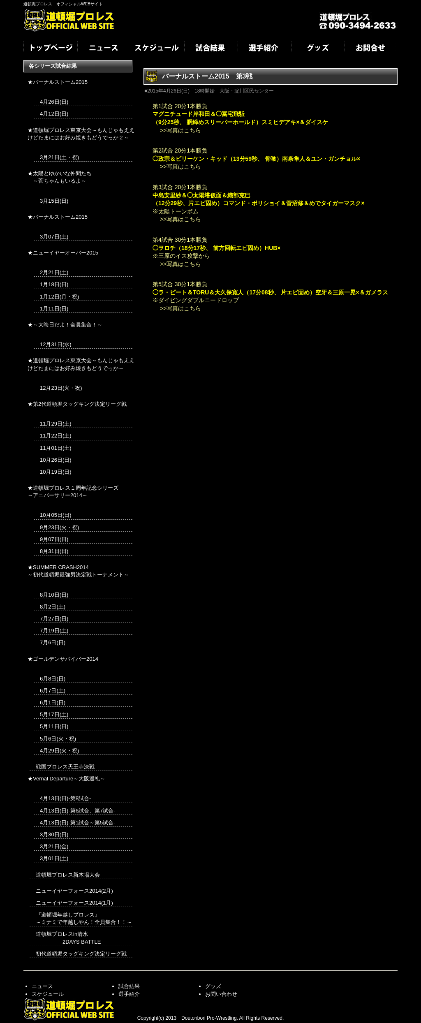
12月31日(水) (56, 344)
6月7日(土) (52, 690)
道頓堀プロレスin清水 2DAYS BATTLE (68, 937)
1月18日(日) (54, 284)
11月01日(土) (56, 448)
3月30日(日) (54, 834)
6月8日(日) (52, 679)
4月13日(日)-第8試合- (65, 798)
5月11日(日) (54, 726)
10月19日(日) (56, 472)
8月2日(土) (52, 607)
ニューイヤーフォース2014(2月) (74, 891)
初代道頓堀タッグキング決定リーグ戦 (81, 954)
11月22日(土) (56, 436)
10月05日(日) (56, 515)
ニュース (103, 48)
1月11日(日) (54, 309)
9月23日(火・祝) (59, 527)
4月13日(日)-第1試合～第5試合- (77, 822)
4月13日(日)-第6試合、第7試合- (77, 811)
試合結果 (210, 48)
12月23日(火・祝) (61, 388)
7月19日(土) (54, 630)
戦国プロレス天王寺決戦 (65, 767)
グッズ (317, 48)
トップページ (50, 48)
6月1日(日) (52, 702)
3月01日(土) (54, 858)
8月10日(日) (54, 595)
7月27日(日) (54, 619)
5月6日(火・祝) (58, 739)
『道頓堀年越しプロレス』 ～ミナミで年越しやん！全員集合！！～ (84, 918)
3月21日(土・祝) (59, 157)
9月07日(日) (54, 539)
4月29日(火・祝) (59, 751)
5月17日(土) (54, 714)
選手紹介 (264, 48)
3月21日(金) (54, 846)
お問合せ (371, 48)
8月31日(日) (54, 551)
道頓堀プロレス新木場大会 (68, 875)
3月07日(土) (54, 237)
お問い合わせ (221, 994)
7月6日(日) (52, 642)
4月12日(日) (54, 114)
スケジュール (157, 48)
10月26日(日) (56, 460)
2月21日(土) (54, 272)
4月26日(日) (54, 102)
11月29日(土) (56, 424)
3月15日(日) (54, 201)
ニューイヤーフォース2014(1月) (74, 903)
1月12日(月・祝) (59, 297)
